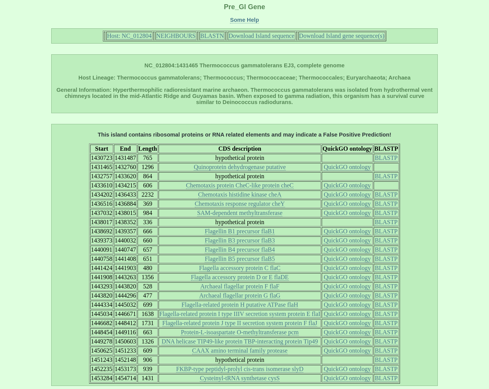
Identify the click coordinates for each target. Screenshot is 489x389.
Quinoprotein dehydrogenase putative (240, 167)
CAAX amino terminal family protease (240, 350)
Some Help (244, 20)
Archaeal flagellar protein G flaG (239, 295)
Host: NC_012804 (129, 36)
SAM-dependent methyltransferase (239, 213)
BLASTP (386, 158)
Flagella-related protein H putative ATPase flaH (239, 304)
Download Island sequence (261, 36)
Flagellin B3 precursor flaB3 (240, 240)
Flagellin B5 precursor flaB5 (240, 259)
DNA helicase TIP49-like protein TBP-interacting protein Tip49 (240, 341)
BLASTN (212, 36)
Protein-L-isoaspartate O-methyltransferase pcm (239, 332)
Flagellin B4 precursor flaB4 (240, 249)
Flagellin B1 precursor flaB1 (240, 231)
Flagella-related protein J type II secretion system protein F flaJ (239, 323)
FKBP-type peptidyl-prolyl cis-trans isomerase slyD (239, 369)
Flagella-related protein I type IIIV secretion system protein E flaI (239, 314)
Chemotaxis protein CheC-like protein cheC (240, 185)
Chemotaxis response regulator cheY (240, 203)
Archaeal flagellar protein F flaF (239, 286)
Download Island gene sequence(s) (341, 36)
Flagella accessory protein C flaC (239, 268)
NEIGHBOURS (176, 36)
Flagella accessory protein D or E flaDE (240, 277)
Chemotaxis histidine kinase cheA (240, 194)
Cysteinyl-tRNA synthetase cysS (240, 378)
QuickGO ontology (347, 167)
